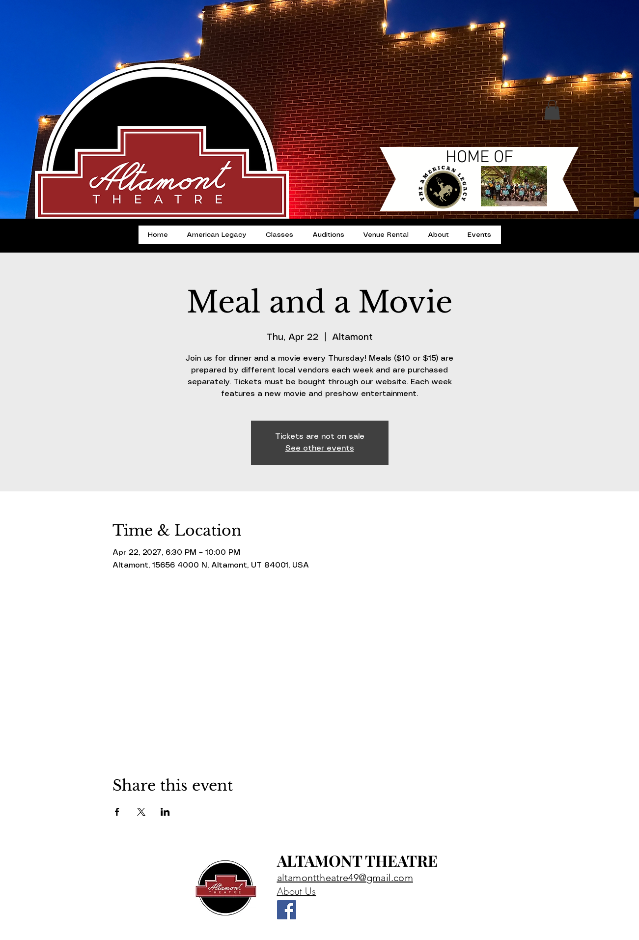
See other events (319, 448)
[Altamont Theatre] (286, 909)
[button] (552, 110)
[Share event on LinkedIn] (165, 812)
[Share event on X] (141, 812)
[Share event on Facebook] (117, 812)
